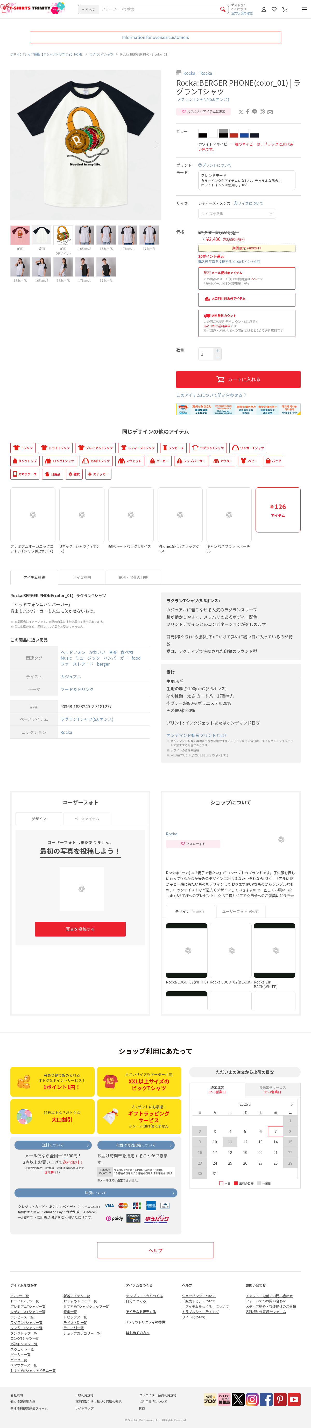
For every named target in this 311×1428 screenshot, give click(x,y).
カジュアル (71, 676)
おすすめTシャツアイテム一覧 (33, 1370)
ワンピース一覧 (22, 1317)
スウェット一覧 (22, 1349)
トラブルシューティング (200, 1311)
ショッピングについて (199, 1295)
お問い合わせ (256, 1285)
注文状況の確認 (242, 13)
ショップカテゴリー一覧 (82, 1333)
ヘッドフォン (73, 652)
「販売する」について (199, 1301)
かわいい (97, 652)
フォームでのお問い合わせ (266, 1301)
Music (66, 658)
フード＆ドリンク (77, 689)
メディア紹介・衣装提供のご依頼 (271, 1306)
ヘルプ (155, 1250)
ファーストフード (77, 664)
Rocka (189, 73)
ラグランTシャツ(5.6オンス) (202, 99)
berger (103, 664)
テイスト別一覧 (75, 1322)
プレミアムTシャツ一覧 (28, 1306)
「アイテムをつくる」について (205, 1306)
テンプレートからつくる (144, 1295)
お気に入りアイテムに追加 (203, 112)
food (136, 658)
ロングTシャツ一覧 (24, 1338)
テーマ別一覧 (73, 1327)
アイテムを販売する (141, 1311)
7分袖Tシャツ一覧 (24, 1343)
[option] (85, 145)
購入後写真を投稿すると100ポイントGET (229, 261)
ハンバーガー (115, 658)
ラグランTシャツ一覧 (26, 1322)
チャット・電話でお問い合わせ (269, 1295)
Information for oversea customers (155, 37)
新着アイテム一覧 (76, 1295)
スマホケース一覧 (23, 1365)
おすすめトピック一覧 (80, 1301)
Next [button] (157, 144)
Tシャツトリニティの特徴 (145, 1322)
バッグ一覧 (18, 1359)
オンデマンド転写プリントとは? (196, 735)
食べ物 (127, 652)
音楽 (113, 652)
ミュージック (87, 658)
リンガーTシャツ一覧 (26, 1327)
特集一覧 (70, 1311)
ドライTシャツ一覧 (24, 1301)
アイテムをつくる (139, 1285)
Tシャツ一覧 (19, 1295)
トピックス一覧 (75, 1317)
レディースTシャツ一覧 (27, 1311)
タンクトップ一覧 (23, 1333)
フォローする (193, 844)
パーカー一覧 (20, 1354)
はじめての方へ (138, 1332)
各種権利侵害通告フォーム (266, 1311)
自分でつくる (136, 1301)
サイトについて (194, 1317)
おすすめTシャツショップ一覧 (86, 1306)
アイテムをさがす (23, 1285)
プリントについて (216, 165)
